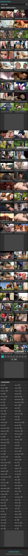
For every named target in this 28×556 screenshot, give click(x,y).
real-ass (18, 451)
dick (3, 437)
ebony (3, 445)
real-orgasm (19, 454)
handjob (4, 494)
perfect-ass (18, 448)
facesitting (4, 457)
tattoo (17, 483)
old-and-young (19, 422)
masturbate (18, 397)
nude (17, 417)
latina (17, 385)
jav (2, 511)
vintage (17, 506)
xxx (17, 529)
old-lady (18, 425)
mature (18, 405)
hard (3, 497)
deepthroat (5, 431)
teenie (17, 488)
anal (3, 394)
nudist (17, 420)
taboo (17, 480)
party (17, 442)
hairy (3, 486)
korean (3, 523)
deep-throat (5, 428)
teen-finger (18, 486)
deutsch (4, 434)
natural (18, 411)
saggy (17, 465)
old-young (18, 434)
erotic (3, 448)
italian (3, 503)
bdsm (3, 411)
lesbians (18, 391)
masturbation (19, 402)
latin (3, 529)
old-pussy (18, 428)
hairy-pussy (5, 491)
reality (17, 457)
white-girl (18, 526)
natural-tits (19, 414)
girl (3, 480)
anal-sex (4, 397)
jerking (3, 514)
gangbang (4, 471)
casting (3, 414)
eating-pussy (5, 442)
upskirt (17, 500)
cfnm (3, 417)
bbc (3, 402)
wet (17, 520)
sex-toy (18, 471)
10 (12, 359)
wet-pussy (18, 523)
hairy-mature (5, 488)
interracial (4, 500)
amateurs (4, 391)
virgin (17, 508)
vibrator (18, 503)
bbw (3, 405)
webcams (18, 517)
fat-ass (3, 468)
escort (3, 451)
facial (3, 460)
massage (18, 394)
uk (17, 494)
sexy (17, 477)
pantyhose (18, 440)
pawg (17, 445)
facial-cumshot (5, 463)
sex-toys (18, 474)
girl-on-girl (5, 483)
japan (3, 506)
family (3, 465)
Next (15, 359)
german (4, 474)
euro (3, 454)
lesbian (18, 388)
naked (17, 408)
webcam (18, 514)
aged (3, 385)
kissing (3, 520)
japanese (4, 508)
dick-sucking (5, 440)
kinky (3, 517)
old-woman (19, 431)
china (3, 425)
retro (17, 463)
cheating (4, 422)
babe (3, 399)
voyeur (18, 511)
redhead (18, 460)
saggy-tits (18, 468)
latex (3, 526)
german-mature (6, 477)
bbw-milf (4, 408)
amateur (4, 388)
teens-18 (18, 491)
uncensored (18, 497)
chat (3, 420)
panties (17, 437)
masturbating (19, 399)
